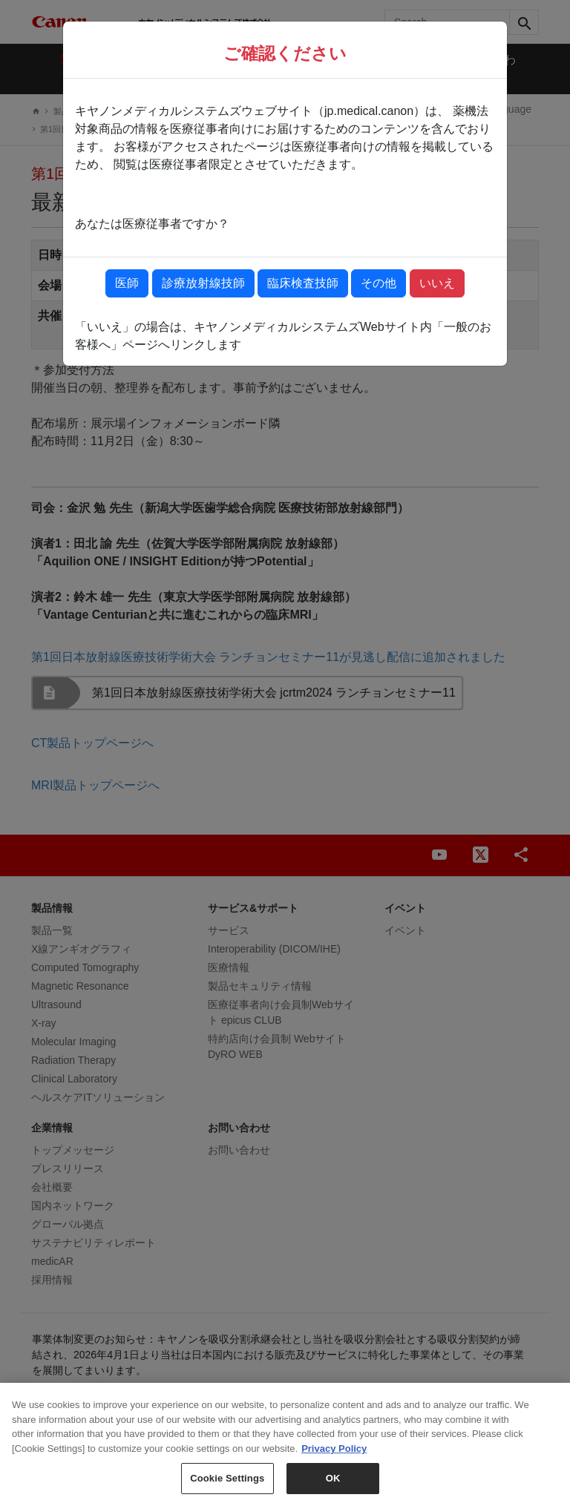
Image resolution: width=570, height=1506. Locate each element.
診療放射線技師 (203, 283)
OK (333, 1487)
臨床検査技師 (302, 283)
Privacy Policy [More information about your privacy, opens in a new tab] (334, 1458)
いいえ (437, 283)
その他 (378, 283)
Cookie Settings (227, 1487)
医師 (127, 283)
